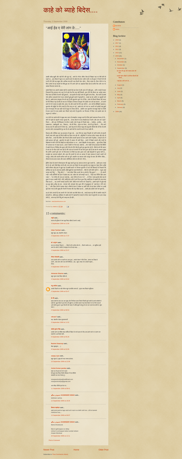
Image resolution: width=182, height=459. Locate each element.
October (120, 65)
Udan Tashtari (56, 230)
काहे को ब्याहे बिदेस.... (70, 10)
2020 (117, 40)
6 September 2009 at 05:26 (60, 337)
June (119, 91)
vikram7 (54, 317)
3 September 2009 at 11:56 (60, 223)
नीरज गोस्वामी (55, 257)
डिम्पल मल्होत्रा (55, 407)
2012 (117, 46)
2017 (117, 43)
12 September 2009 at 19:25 (60, 401)
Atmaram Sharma (57, 273)
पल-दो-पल (118, 26)
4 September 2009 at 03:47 (60, 291)
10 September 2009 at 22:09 (60, 361)
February (120, 104)
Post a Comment (54, 440)
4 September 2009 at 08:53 (60, 310)
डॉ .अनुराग (54, 242)
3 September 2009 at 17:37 (60, 236)
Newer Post (48, 450)
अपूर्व (52, 218)
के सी (53, 298)
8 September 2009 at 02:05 (60, 349)
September (121, 68)
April (118, 98)
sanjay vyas (55, 356)
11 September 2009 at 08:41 (60, 388)
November (120, 62)
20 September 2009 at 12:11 (60, 436)
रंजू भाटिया (54, 286)
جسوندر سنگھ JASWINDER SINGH (63, 395)
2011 (117, 49)
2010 (117, 53)
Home (76, 450)
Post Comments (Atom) (60, 454)
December (120, 58)
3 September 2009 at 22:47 (60, 250)
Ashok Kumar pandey (58, 368)
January (120, 107)
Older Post (103, 450)
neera (117, 29)
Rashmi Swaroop (57, 343)
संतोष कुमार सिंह (55, 329)
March (119, 101)
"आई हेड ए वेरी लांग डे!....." (124, 81)
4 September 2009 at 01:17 (60, 267)
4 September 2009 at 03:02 (60, 279)
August (119, 85)
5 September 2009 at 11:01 (60, 322)
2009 (117, 56)
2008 (117, 111)
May (118, 94)
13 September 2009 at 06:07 (60, 415)
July (118, 88)
